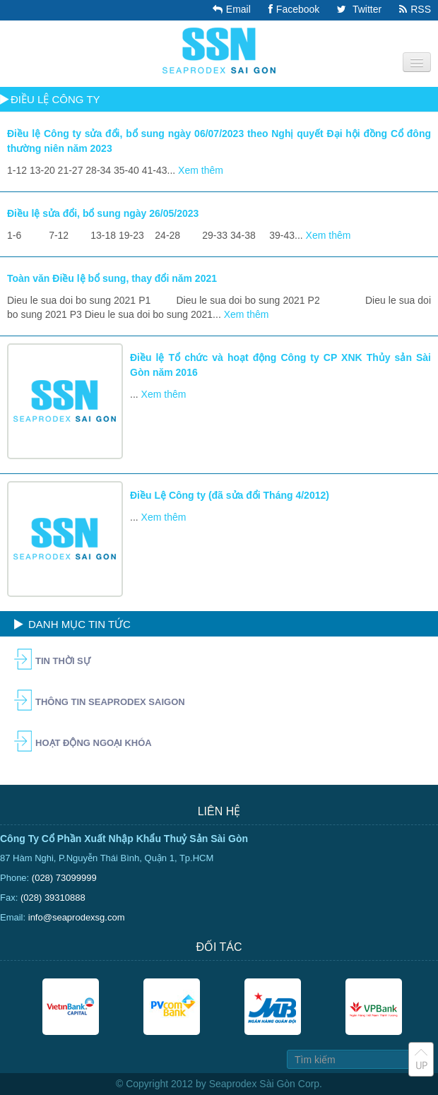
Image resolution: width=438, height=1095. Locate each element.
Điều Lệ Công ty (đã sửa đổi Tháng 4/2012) (229, 495)
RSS (413, 9)
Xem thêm (200, 170)
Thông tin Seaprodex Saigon (110, 702)
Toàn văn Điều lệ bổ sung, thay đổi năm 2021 (112, 278)
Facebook (292, 9)
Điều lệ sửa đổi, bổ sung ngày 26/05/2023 (103, 213)
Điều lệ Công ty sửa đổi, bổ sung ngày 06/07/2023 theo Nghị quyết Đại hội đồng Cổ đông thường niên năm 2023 (219, 141)
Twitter (357, 9)
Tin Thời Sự (62, 661)
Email (230, 9)
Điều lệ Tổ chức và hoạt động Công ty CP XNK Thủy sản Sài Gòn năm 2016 (280, 365)
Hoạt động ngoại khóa (93, 743)
